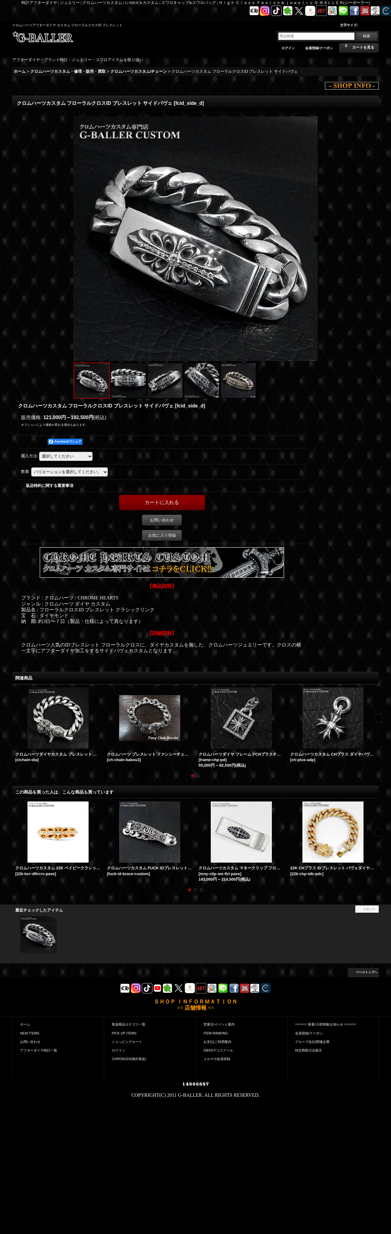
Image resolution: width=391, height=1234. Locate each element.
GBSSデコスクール (218, 1050)
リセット (369, 909)
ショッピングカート (127, 1042)
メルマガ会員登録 (216, 1059)
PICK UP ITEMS (124, 1033)
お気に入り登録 (162, 535)
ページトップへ (366, 972)
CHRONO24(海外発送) (129, 1059)
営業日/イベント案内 (219, 1024)
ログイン (288, 48)
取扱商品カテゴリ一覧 (128, 1024)
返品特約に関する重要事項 (49, 485)
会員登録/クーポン (319, 48)
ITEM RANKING (215, 1033)
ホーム (25, 1024)
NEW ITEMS (29, 1033)
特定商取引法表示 (308, 1050)
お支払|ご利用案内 (217, 1042)
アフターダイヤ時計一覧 (38, 1050)
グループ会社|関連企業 (312, 1042)
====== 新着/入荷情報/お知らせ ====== (325, 1024)
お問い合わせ (162, 520)
